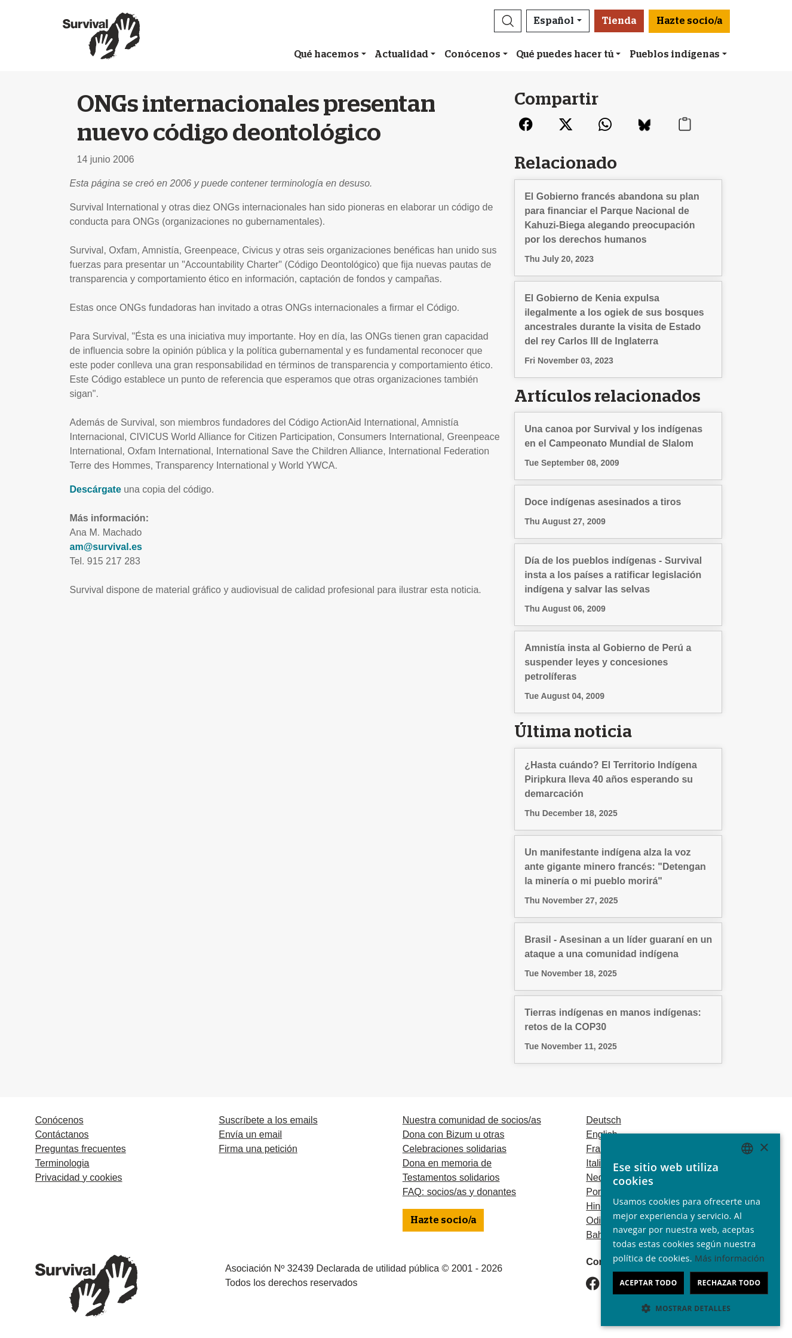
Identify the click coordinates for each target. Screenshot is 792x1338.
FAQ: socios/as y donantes (459, 1192)
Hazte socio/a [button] (689, 21)
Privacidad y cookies (78, 1177)
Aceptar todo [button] (648, 1283)
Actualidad (401, 54)
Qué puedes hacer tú (564, 54)
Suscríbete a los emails (268, 1120)
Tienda (619, 21)
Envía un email (250, 1134)
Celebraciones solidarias (454, 1149)
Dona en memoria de (447, 1163)
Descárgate (97, 489)
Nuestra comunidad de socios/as (472, 1120)
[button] (507, 21)
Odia (596, 1220)
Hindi (596, 1206)
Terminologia (62, 1163)
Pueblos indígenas (675, 54)
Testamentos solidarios (451, 1177)
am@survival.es (106, 547)
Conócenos (472, 54)
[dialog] (690, 1230)
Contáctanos (62, 1134)
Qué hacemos (326, 54)
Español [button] (554, 21)
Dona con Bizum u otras (454, 1134)
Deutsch (603, 1120)
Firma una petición (258, 1149)
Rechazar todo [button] (728, 1283)
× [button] (763, 1148)
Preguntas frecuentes (80, 1149)
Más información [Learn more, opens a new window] (730, 1258)
